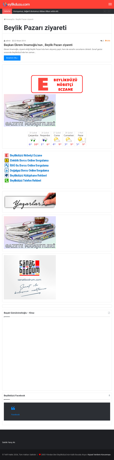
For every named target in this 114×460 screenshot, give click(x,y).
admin (7, 41)
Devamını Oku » (12, 58)
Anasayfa (9, 19)
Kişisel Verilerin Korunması (99, 455)
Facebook (15, 414)
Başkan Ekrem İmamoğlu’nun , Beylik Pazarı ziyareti (38, 45)
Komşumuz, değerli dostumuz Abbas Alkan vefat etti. (36, 11)
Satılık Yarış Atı (8, 442)
